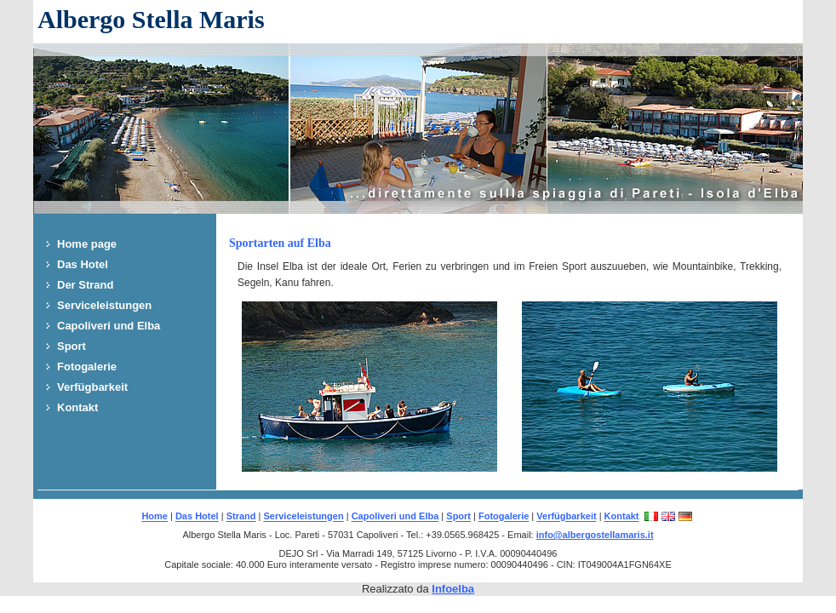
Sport (71, 346)
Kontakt (77, 407)
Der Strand (85, 284)
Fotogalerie (87, 366)
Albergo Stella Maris (151, 19)
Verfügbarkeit (92, 387)
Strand (241, 517)
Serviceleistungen (104, 305)
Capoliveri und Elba (108, 325)
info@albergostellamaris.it (595, 535)
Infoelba (453, 588)
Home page (87, 244)
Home (154, 517)
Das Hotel (82, 264)
